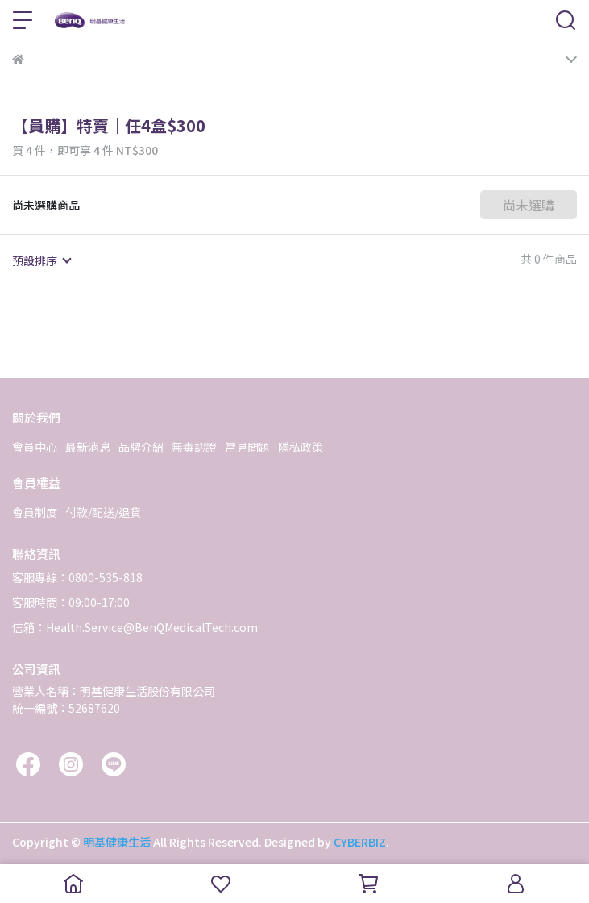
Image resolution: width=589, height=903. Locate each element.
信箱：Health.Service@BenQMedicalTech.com (135, 627)
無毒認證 (194, 447)
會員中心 (34, 447)
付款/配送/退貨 (103, 512)
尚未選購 (528, 204)
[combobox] (41, 260)
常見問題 (247, 447)
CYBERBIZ (360, 842)
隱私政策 (300, 447)
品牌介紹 (141, 447)
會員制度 (34, 512)
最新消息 (87, 447)
